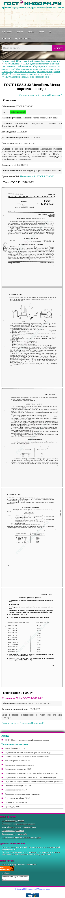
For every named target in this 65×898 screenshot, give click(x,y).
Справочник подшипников (13, 830)
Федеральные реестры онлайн (14, 834)
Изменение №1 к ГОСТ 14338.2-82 (37, 176)
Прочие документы (13, 806)
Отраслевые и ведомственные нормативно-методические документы (34, 781)
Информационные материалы (17, 761)
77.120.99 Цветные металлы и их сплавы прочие (25, 77)
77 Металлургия (12, 63)
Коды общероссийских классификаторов (19, 827)
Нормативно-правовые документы (19, 765)
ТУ (50, 31)
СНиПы (31, 31)
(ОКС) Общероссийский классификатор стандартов (27, 740)
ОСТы (41, 31)
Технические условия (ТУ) (16, 790)
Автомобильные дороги (15, 748)
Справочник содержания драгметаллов (18, 824)
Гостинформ (8, 61)
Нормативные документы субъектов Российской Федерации (30, 777)
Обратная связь (23, 38)
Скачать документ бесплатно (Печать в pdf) (40, 95)
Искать (58, 48)
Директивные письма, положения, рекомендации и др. (28, 752)
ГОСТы (20, 31)
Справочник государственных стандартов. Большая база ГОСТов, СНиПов (32, 7)
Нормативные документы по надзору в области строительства (31, 773)
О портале (7, 31)
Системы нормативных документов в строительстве (27, 756)
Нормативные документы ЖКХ (18, 769)
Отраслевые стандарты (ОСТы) (18, 785)
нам (12, 852)
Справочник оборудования (13, 820)
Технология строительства (16, 802)
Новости (6, 38)
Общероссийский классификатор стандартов (38, 61)
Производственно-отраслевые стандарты (22, 794)
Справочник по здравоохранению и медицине (21, 837)
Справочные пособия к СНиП (17, 798)
